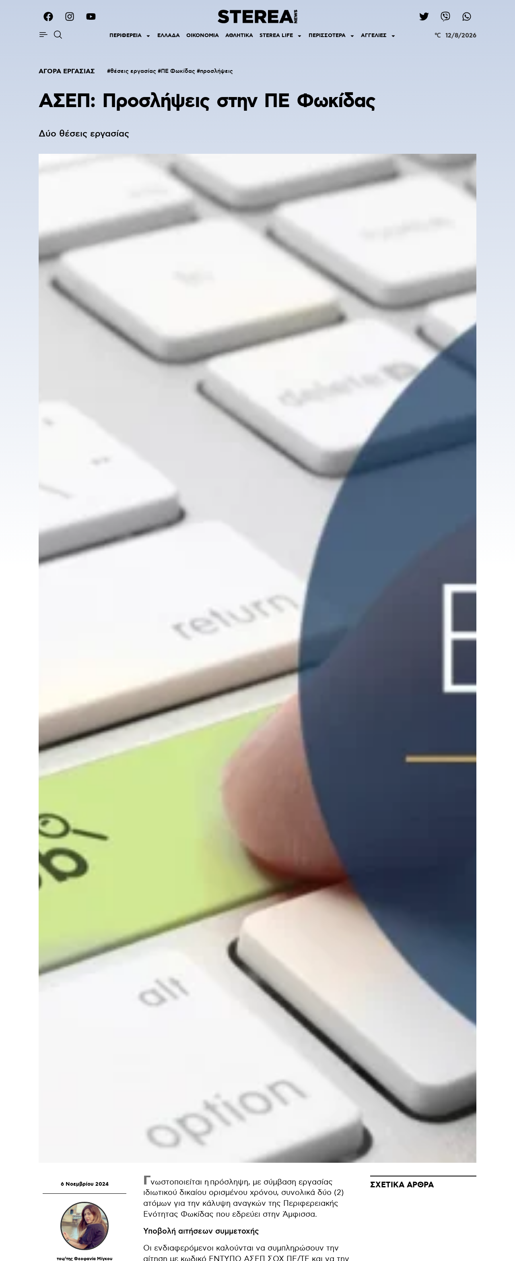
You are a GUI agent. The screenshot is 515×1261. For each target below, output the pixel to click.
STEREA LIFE (281, 36)
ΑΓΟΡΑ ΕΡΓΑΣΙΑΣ (67, 71)
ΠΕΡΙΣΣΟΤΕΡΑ (332, 36)
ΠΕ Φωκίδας (178, 71)
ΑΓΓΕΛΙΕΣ (378, 36)
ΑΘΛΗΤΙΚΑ (239, 35)
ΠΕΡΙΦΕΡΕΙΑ (130, 36)
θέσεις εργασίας (133, 71)
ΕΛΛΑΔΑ (168, 35)
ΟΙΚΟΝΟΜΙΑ (202, 35)
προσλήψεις (216, 71)
